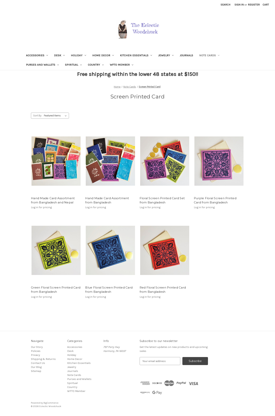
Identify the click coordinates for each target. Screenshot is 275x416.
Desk (59, 55)
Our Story (37, 347)
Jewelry (166, 55)
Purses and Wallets (42, 64)
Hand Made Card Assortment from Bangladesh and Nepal (53, 200)
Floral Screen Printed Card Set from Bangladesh (162, 200)
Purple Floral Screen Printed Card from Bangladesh (215, 200)
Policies (35, 351)
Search (225, 4)
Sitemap (36, 371)
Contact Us (38, 363)
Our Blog (36, 367)
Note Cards (209, 55)
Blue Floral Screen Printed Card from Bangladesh (109, 290)
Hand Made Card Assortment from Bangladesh (107, 200)
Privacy (35, 355)
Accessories (37, 55)
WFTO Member (121, 64)
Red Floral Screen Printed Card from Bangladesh (163, 290)
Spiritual (73, 64)
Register (254, 4)
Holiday (78, 55)
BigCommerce (51, 402)
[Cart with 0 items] (265, 4)
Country (96, 64)
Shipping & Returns (43, 359)
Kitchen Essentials (136, 55)
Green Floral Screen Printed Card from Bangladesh (55, 290)
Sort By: (37, 115)
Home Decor (103, 55)
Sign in (239, 4)
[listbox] (56, 116)
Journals (186, 55)
